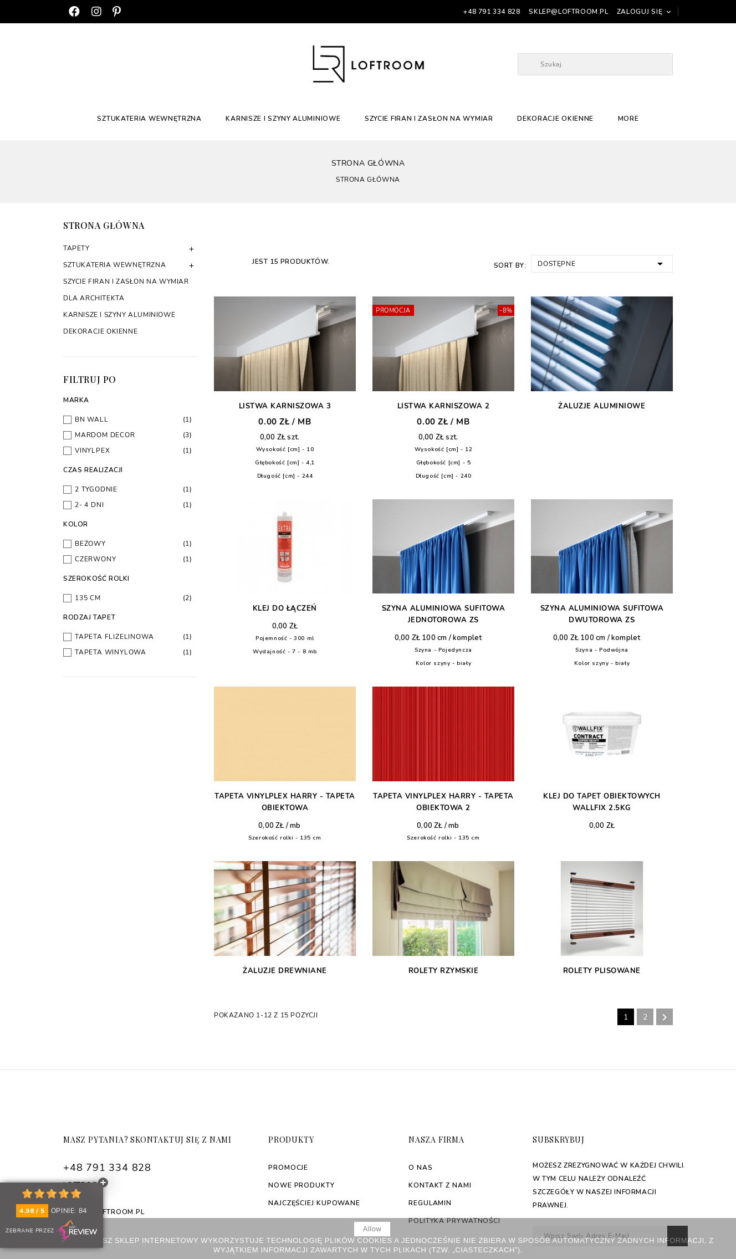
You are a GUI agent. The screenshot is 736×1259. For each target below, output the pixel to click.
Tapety (76, 248)
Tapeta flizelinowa (133, 636)
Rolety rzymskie (443, 971)
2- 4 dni (133, 505)
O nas (420, 1167)
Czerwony (133, 559)
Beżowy (133, 543)
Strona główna (104, 225)
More (628, 118)
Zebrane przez (52, 1231)
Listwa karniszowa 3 (285, 406)
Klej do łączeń (285, 608)
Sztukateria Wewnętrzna (149, 118)
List (238, 261)
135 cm (133, 598)
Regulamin (430, 1203)
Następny (664, 1017)
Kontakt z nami (440, 1185)
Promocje (288, 1167)
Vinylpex (133, 450)
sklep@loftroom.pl (568, 11)
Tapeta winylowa (133, 652)
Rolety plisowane (602, 971)
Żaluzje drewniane (285, 971)
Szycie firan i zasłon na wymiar (429, 118)
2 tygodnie (133, 489)
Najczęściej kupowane (314, 1203)
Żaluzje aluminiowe (601, 406)
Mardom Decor (133, 435)
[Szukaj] (595, 64)
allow (372, 1229)
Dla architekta (93, 298)
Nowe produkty (301, 1185)
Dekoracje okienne (555, 118)
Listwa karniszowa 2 (443, 406)
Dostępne (602, 262)
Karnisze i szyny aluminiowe (283, 118)
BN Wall (133, 419)
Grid (220, 261)
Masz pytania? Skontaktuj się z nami (147, 1139)
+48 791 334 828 (491, 11)
